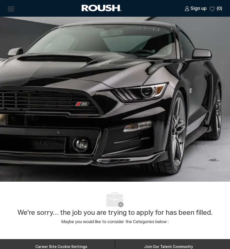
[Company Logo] (102, 8)
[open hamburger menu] (11, 8)
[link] (196, 8)
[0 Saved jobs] (216, 8)
